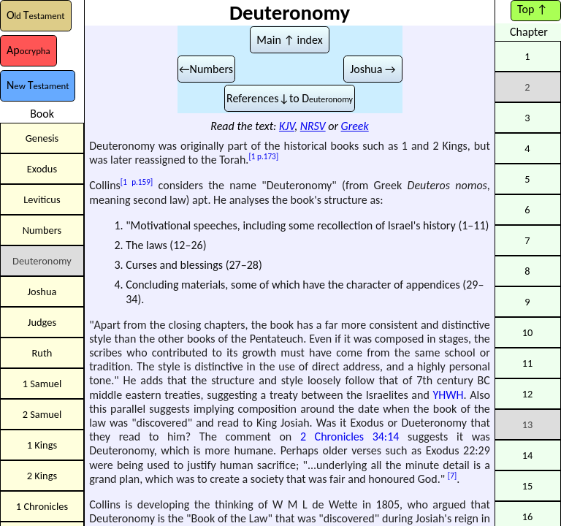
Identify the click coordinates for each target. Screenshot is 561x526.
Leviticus (41, 199)
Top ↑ (532, 9)
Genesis (42, 138)
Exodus (42, 168)
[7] (452, 475)
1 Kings (42, 444)
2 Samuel (42, 414)
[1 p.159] (137, 182)
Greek (355, 126)
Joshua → (372, 69)
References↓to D (289, 98)
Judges (42, 322)
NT (38, 85)
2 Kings (42, 475)
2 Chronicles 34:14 (349, 436)
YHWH (448, 395)
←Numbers (206, 69)
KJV (286, 126)
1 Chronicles (42, 506)
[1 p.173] (263, 156)
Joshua (42, 291)
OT (36, 15)
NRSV (313, 126)
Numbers (42, 230)
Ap (28, 50)
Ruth (42, 352)
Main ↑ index (289, 40)
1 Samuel (42, 383)
